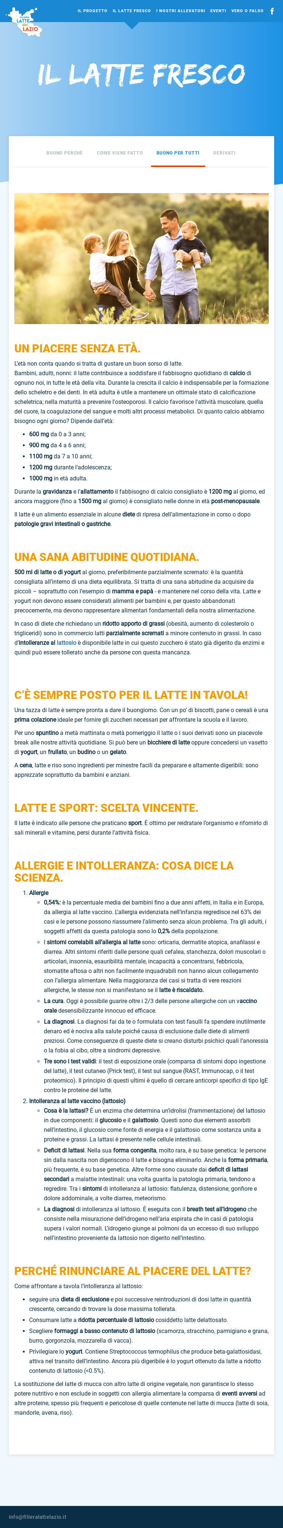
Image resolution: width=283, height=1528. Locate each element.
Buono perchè (64, 153)
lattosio (66, 642)
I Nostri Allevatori (180, 10)
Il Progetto (93, 10)
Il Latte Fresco (132, 10)
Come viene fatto (120, 153)
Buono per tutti (178, 153)
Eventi (218, 10)
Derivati (224, 153)
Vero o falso (247, 10)
